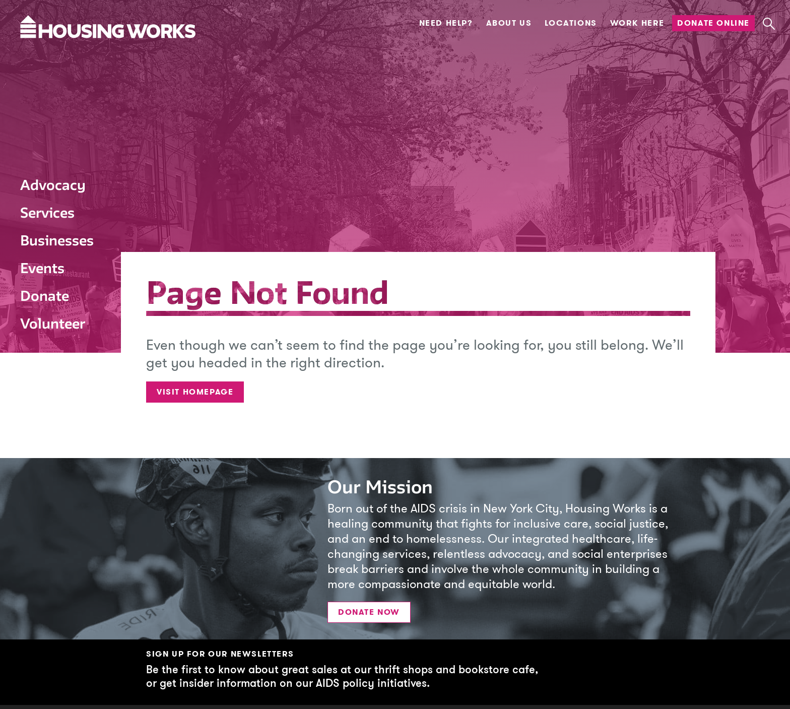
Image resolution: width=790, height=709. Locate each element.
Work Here (637, 23)
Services (47, 213)
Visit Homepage (195, 392)
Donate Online (713, 23)
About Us (509, 23)
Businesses (57, 240)
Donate (44, 296)
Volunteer (52, 323)
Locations (571, 23)
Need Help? (446, 23)
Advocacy (53, 185)
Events (42, 268)
